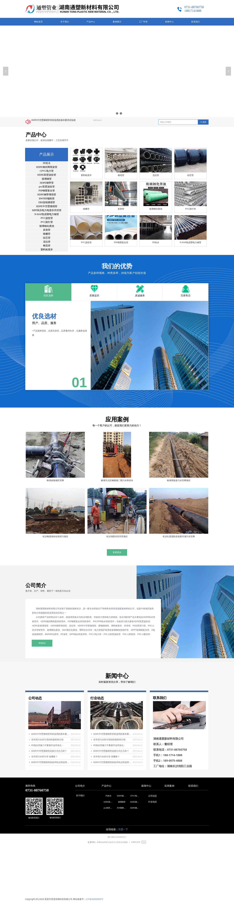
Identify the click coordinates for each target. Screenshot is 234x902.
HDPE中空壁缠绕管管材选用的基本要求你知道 (53, 120)
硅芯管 (46, 237)
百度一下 (123, 829)
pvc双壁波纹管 (47, 186)
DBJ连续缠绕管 (46, 202)
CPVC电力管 (47, 171)
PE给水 (47, 163)
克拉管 (46, 241)
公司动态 (152, 796)
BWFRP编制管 (47, 198)
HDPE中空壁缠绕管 (46, 206)
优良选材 (48, 295)
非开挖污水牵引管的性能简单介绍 (47, 740)
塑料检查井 (47, 249)
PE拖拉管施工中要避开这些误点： (47, 745)
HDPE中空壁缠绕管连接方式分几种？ (49, 751)
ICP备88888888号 (94, 899)
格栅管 (46, 233)
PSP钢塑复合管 (47, 190)
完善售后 (186, 295)
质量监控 (94, 295)
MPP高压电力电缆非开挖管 (46, 210)
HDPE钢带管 (47, 182)
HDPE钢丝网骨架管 (46, 167)
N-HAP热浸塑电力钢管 (46, 214)
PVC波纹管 (47, 218)
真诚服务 (140, 295)
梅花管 (46, 245)
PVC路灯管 (47, 222)
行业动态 (152, 802)
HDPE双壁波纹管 (46, 175)
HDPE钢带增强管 (46, 194)
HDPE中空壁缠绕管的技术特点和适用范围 (50, 762)
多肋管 (46, 230)
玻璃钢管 (47, 178)
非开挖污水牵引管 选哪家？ (44, 757)
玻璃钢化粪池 (46, 226)
